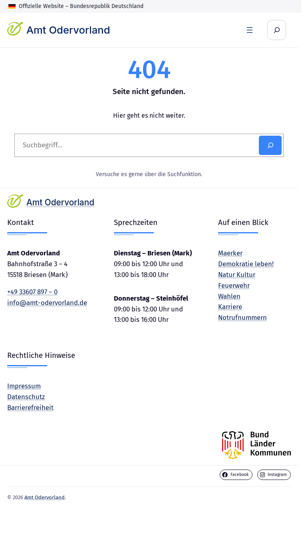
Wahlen (229, 296)
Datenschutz (26, 397)
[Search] (270, 145)
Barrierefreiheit (30, 408)
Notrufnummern (242, 317)
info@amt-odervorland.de (47, 303)
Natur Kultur (236, 275)
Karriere (230, 307)
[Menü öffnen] (249, 30)
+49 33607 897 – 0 (32, 292)
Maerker (230, 253)
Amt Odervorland (68, 30)
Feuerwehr (234, 285)
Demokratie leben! (246, 264)
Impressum (24, 386)
